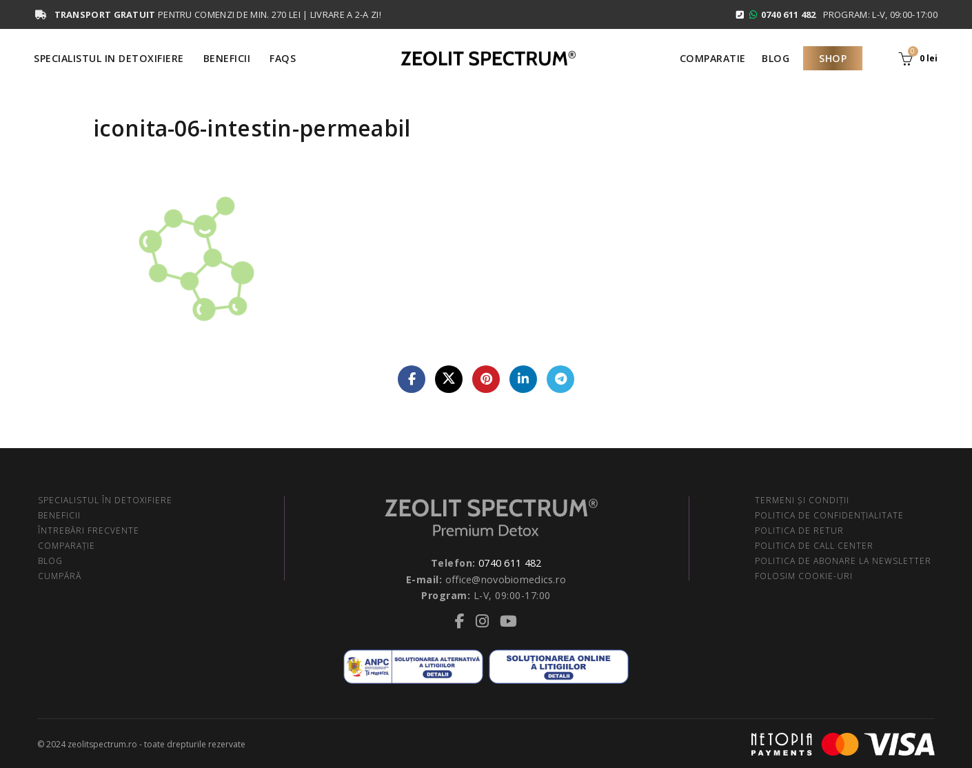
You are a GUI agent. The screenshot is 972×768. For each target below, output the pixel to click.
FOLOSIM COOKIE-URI (804, 576)
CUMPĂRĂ (59, 576)
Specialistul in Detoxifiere (109, 58)
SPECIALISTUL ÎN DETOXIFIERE (105, 500)
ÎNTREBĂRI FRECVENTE (88, 530)
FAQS (283, 58)
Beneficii (227, 58)
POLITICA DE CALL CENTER (814, 546)
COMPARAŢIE (66, 546)
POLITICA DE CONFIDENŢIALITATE (829, 515)
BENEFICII (59, 515)
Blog (775, 58)
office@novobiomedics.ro (506, 578)
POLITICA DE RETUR (799, 530)
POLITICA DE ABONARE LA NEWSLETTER (843, 561)
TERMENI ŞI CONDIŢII (802, 500)
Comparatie (713, 58)
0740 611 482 (510, 562)
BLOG (50, 561)
